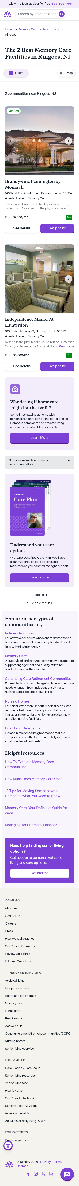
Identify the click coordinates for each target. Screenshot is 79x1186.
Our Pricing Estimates (20, 946)
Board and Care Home (22, 728)
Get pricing (57, 228)
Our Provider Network (20, 1098)
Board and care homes (20, 995)
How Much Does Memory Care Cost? (34, 779)
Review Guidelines (17, 953)
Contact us (12, 916)
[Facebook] (28, 1174)
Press (9, 931)
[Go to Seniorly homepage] (8, 14)
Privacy (45, 1162)
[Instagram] (36, 1174)
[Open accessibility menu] (8, 1145)
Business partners (17, 1140)
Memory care (14, 1003)
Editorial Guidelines (18, 961)
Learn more (40, 577)
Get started (40, 873)
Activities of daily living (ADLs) (25, 1121)
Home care (12, 1011)
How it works (14, 1090)
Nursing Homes (17, 701)
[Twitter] (43, 1174)
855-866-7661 (62, 3)
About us (11, 908)
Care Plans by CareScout (22, 1068)
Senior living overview (20, 1048)
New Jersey (51, 29)
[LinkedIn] (51, 1174)
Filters (16, 73)
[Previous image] (10, 141)
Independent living (18, 988)
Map (66, 73)
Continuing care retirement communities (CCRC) (38, 1033)
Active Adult (13, 1026)
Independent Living (20, 633)
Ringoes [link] (10, 34)
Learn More (39, 437)
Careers (10, 923)
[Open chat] (67, 1174)
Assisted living (15, 980)
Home (9, 29)
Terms (57, 1162)
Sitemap (22, 1166)
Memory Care (28, 29)
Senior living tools (17, 1083)
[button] (62, 14)
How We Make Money (20, 938)
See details (22, 228)
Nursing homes (15, 1041)
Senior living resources (20, 1075)
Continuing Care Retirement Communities (38, 678)
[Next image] (68, 141)
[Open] (72, 14)
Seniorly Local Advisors (21, 1106)
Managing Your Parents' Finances (31, 825)
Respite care (13, 1018)
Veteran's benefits (17, 1113)
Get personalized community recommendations (40, 462)
